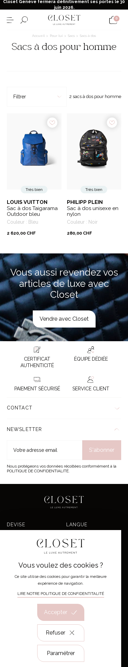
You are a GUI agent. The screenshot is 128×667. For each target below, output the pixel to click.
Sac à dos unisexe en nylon (92, 212)
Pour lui (57, 36)
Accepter (60, 612)
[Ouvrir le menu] (10, 20)
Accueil (39, 36)
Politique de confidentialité (38, 471)
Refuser (60, 632)
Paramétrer (61, 653)
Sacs (72, 36)
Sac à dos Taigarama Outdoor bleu (32, 212)
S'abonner (101, 450)
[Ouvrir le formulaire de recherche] (24, 20)
